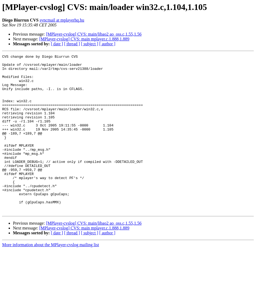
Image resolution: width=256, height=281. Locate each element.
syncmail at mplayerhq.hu (62, 20)
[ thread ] (72, 44)
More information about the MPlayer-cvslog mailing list (50, 276)
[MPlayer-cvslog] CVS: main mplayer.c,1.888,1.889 (84, 39)
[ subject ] (89, 44)
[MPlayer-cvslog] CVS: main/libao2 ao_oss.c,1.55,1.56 (94, 34)
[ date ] (57, 44)
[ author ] (107, 44)
